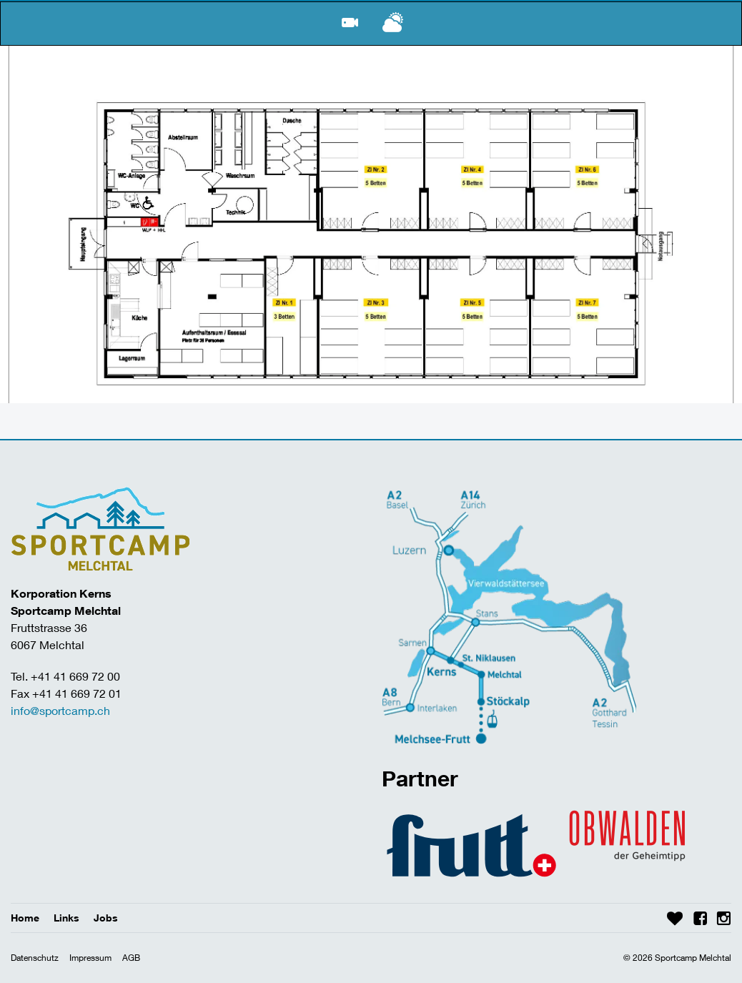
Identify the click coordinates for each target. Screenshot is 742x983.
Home (25, 918)
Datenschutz (35, 957)
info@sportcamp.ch (60, 710)
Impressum (90, 957)
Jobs (106, 918)
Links (66, 918)
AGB (131, 957)
